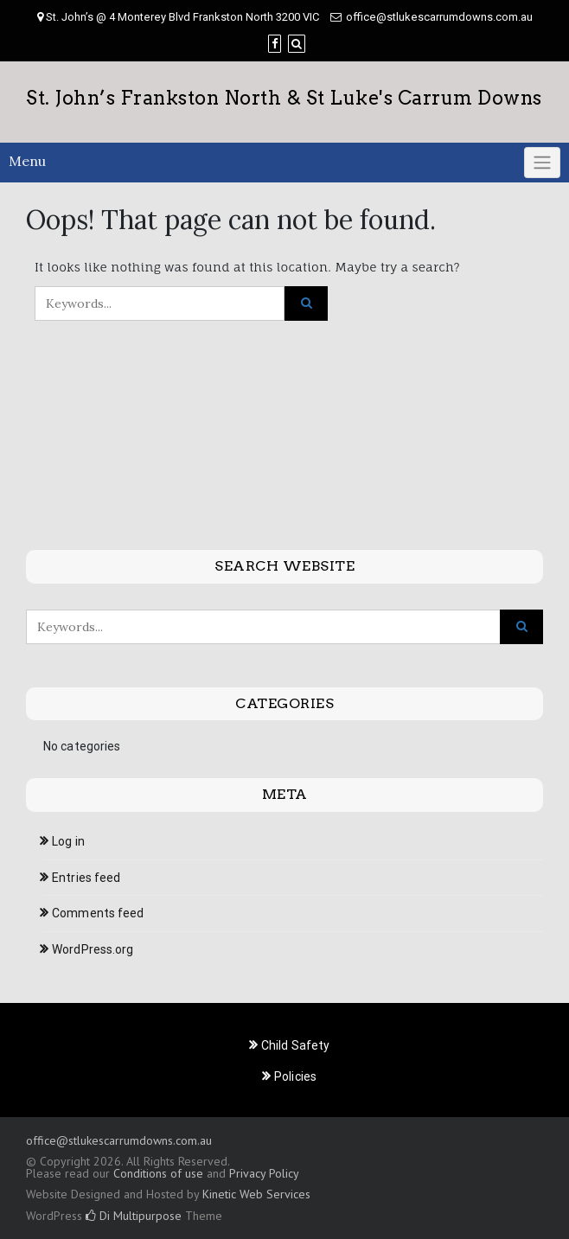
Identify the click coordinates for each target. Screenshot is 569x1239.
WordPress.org (92, 949)
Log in (68, 841)
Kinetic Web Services (256, 1194)
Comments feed (98, 913)
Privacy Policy (263, 1173)
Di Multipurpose (134, 1215)
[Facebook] (274, 43)
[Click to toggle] (542, 162)
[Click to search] (306, 303)
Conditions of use (158, 1173)
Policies (295, 1076)
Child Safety (295, 1045)
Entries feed (86, 878)
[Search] (296, 43)
